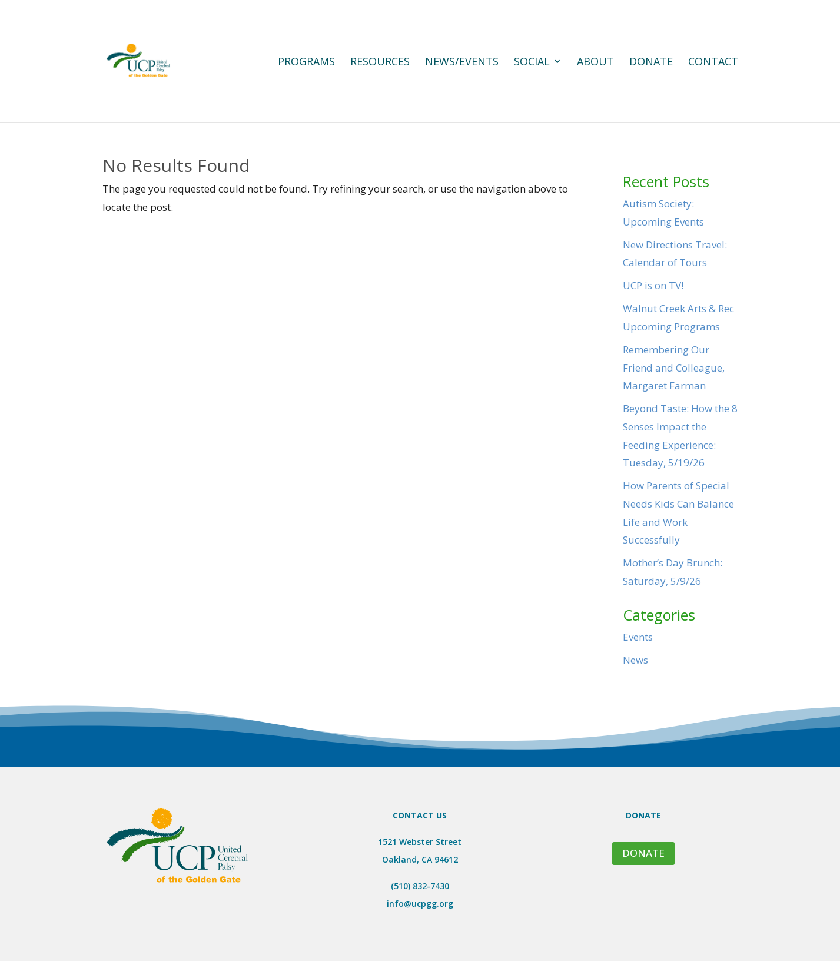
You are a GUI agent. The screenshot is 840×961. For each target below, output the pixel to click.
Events (638, 637)
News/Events (462, 62)
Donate (651, 62)
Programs (306, 62)
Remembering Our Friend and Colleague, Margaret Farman (674, 367)
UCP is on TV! (653, 285)
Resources (380, 62)
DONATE (643, 853)
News (635, 660)
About (595, 62)
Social (532, 62)
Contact (713, 62)
